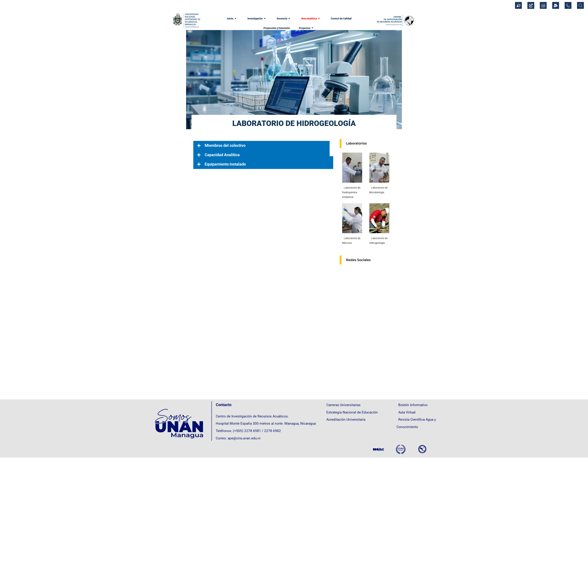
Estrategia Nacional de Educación (352, 412)
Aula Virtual (407, 412)
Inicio (219, 18)
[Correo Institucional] (555, 5)
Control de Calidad (320, 18)
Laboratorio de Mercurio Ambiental (351, 243)
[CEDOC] (543, 5)
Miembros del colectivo (225, 145)
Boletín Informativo (413, 405)
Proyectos (289, 26)
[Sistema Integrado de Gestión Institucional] (518, 5)
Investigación (242, 18)
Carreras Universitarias (343, 405)
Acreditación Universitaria (345, 420)
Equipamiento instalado (225, 164)
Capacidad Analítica (222, 155)
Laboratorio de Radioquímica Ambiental (351, 192)
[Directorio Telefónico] (568, 5)
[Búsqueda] (580, 5)
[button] (263, 145)
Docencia (267, 18)
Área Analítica (292, 18)
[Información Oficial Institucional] (530, 5)
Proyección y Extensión (351, 18)
